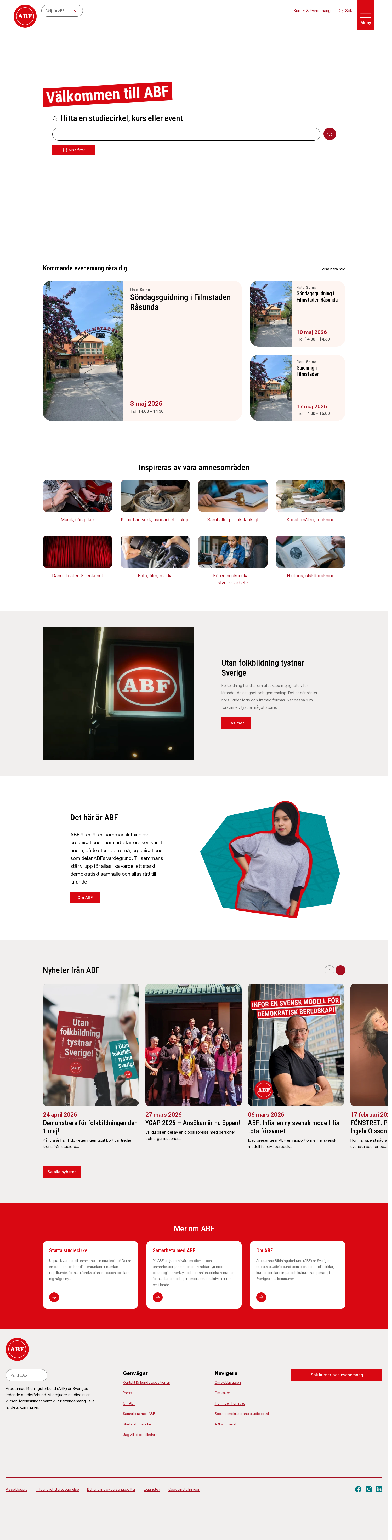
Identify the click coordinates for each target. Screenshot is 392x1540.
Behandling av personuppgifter (111, 1489)
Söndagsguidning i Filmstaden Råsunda (180, 302)
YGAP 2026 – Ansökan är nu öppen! (192, 1123)
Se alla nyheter (62, 1171)
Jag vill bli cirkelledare (140, 1435)
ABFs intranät (225, 1424)
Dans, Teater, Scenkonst (77, 575)
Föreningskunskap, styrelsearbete (233, 579)
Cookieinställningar (184, 1489)
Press (127, 1393)
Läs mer (236, 723)
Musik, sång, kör (77, 519)
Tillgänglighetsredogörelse (57, 1489)
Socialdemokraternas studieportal (242, 1414)
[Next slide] (340, 970)
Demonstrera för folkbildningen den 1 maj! (90, 1127)
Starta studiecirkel (69, 1250)
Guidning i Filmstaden (308, 371)
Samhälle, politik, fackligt (233, 519)
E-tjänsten (152, 1489)
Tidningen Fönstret (230, 1403)
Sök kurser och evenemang (337, 1374)
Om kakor (222, 1393)
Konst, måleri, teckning (310, 519)
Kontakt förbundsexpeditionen (146, 1382)
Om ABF (85, 897)
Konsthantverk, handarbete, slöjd (155, 519)
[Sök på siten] (345, 11)
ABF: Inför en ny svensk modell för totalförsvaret (294, 1127)
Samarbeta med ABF (174, 1250)
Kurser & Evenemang (312, 10)
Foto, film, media (155, 575)
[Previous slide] (329, 970)
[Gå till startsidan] (25, 16)
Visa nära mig (333, 269)
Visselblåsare (16, 1489)
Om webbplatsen (228, 1382)
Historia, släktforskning (310, 575)
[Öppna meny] (365, 15)
